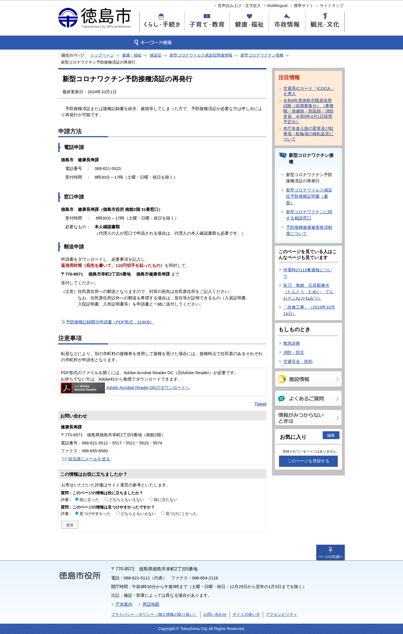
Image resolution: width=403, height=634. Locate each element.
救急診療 (291, 343)
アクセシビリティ (281, 614)
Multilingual (277, 5)
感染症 (155, 55)
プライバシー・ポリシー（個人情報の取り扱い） (154, 614)
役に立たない (165, 499)
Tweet (260, 404)
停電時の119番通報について (307, 273)
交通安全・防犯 (298, 361)
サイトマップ (331, 5)
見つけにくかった (181, 513)
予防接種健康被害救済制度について (309, 230)
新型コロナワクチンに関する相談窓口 (309, 215)
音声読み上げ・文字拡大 (239, 5)
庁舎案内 (124, 604)
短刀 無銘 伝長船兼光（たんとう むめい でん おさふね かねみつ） (308, 291)
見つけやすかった (95, 513)
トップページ (102, 55)
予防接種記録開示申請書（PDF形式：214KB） (110, 322)
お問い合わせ (215, 614)
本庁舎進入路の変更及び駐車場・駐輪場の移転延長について (308, 133)
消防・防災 (293, 352)
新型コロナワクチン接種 (261, 55)
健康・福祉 (132, 55)
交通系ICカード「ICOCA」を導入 (308, 91)
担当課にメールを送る (89, 458)
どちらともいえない (126, 499)
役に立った (89, 499)
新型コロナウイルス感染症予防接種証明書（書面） (309, 196)
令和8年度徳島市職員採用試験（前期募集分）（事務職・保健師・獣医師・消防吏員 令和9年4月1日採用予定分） (308, 111)
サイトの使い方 (246, 614)
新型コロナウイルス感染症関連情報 (201, 55)
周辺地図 (150, 604)
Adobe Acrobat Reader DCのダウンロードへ (125, 387)
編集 (331, 435)
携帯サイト (303, 5)
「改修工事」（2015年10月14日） (309, 310)
